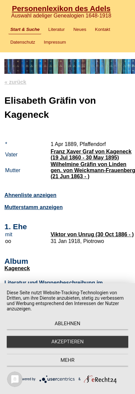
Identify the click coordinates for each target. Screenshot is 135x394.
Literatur (56, 29)
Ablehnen (67, 324)
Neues (79, 29)
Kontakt (102, 29)
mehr (67, 360)
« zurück (15, 82)
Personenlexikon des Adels (61, 8)
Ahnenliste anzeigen (30, 195)
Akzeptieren (67, 342)
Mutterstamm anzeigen (33, 207)
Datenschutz (22, 42)
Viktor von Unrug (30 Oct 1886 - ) (92, 234)
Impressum (55, 42)
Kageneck (17, 268)
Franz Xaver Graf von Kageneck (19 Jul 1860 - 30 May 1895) (91, 154)
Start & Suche (25, 29)
